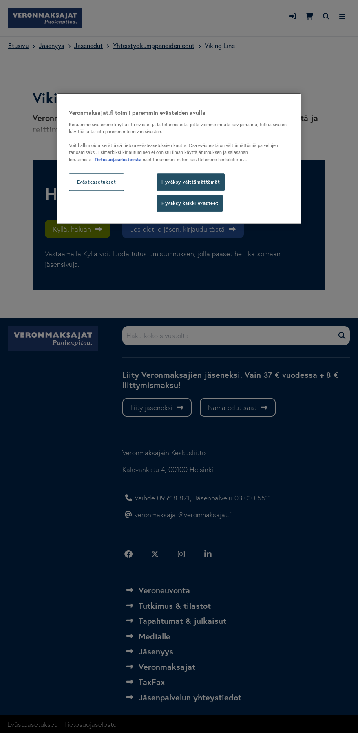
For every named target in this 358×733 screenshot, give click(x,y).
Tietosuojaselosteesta (118, 159)
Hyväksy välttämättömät (190, 182)
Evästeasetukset (96, 182)
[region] (179, 158)
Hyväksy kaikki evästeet (189, 203)
